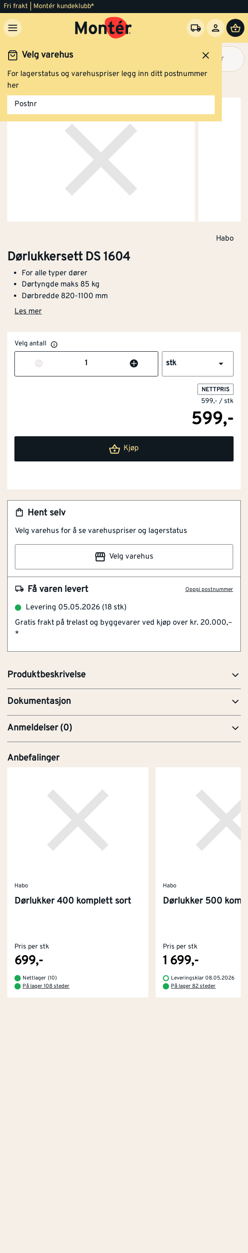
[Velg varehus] (196, 28)
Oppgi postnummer (209, 589)
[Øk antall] (134, 364)
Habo (225, 238)
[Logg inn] (216, 28)
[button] (198, 363)
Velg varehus (124, 556)
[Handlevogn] (235, 28)
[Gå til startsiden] (103, 28)
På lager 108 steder (46, 986)
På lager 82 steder (193, 986)
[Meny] (13, 28)
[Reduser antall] (38, 364)
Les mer (28, 312)
